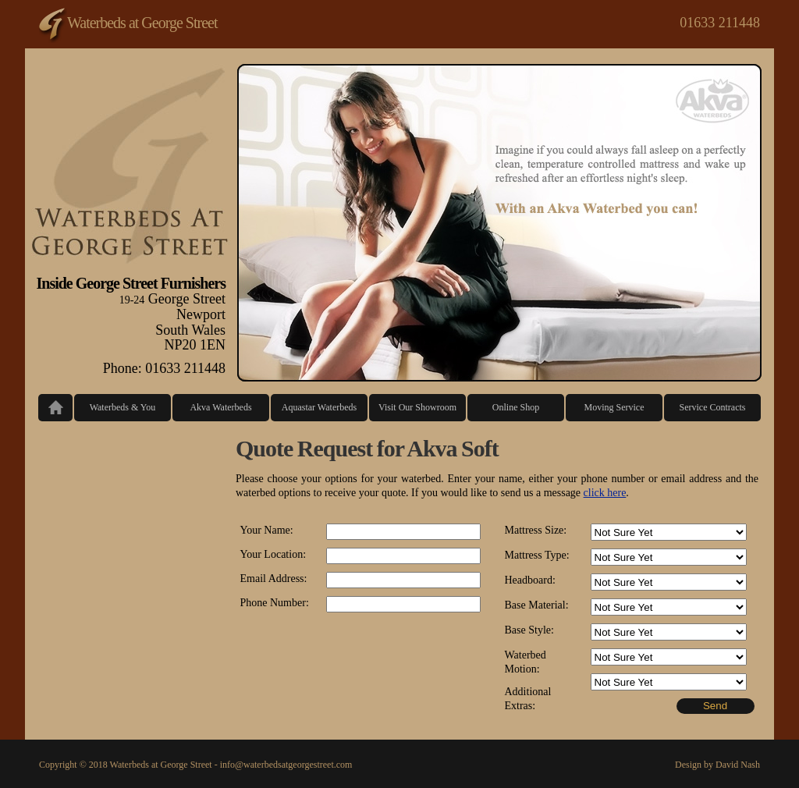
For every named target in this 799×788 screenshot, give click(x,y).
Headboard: (530, 580)
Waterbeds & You (123, 407)
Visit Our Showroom (417, 407)
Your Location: (273, 554)
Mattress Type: (537, 555)
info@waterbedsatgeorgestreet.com (286, 764)
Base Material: (537, 605)
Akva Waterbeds (220, 407)
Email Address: (273, 578)
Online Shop (515, 407)
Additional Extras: (528, 699)
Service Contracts (713, 407)
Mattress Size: (536, 530)
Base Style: (529, 630)
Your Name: (266, 530)
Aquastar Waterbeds (319, 407)
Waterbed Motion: (525, 662)
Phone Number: (274, 603)
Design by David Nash (717, 764)
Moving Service (614, 407)
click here (605, 493)
